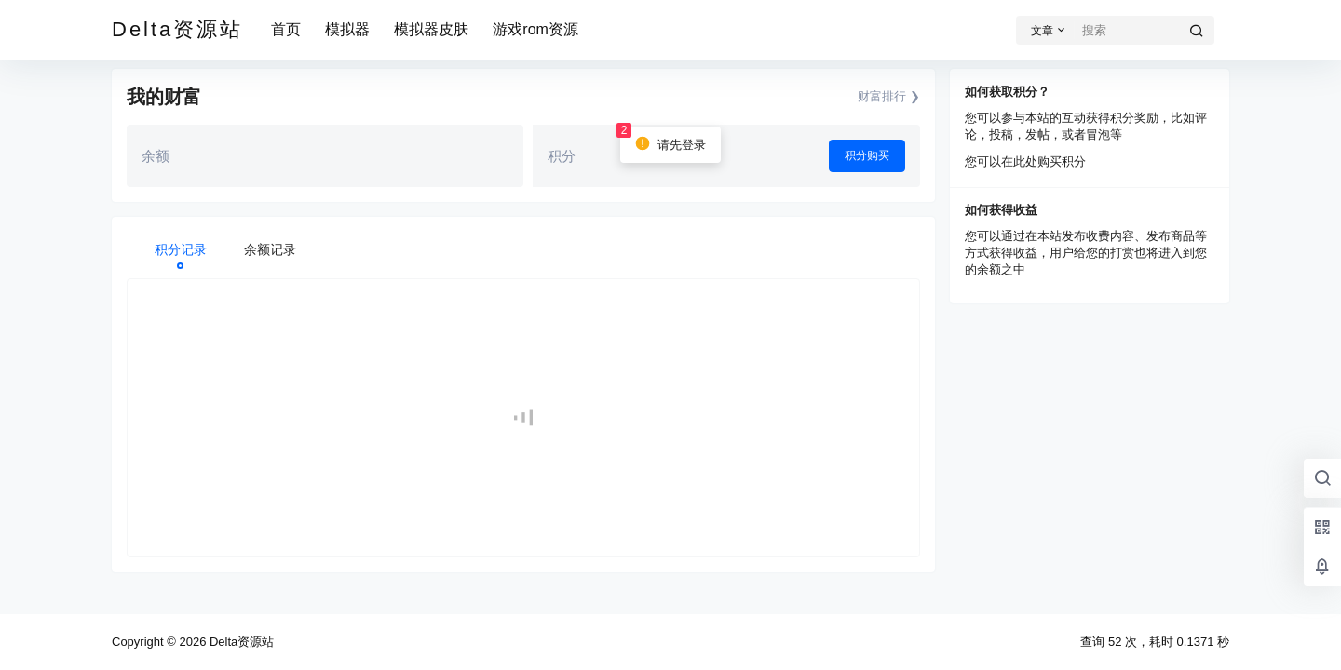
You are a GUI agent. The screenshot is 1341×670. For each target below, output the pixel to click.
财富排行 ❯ (889, 96)
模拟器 (347, 29)
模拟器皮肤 (431, 29)
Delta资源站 (240, 642)
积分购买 (867, 155)
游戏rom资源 (535, 29)
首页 (286, 29)
